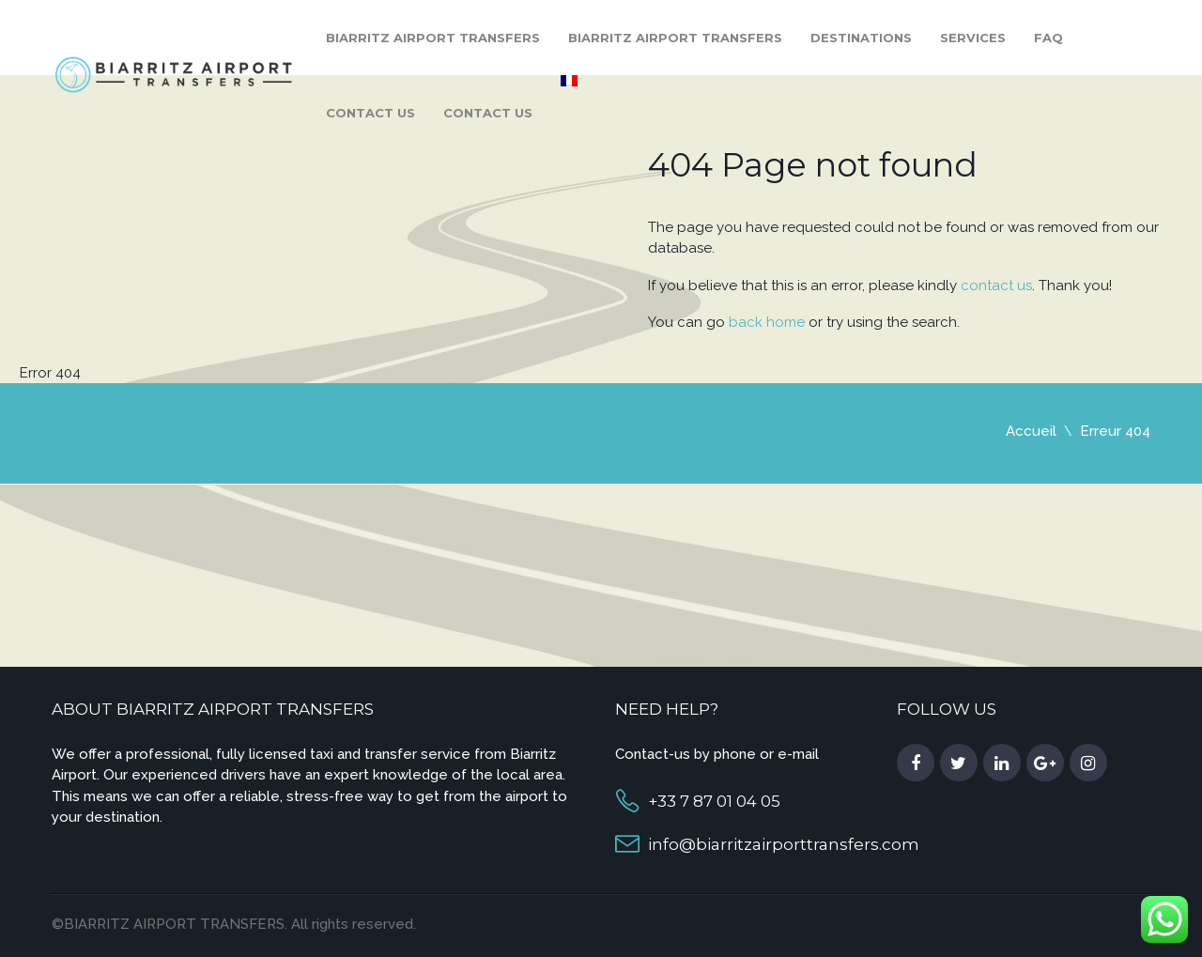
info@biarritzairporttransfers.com (783, 844)
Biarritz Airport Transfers (433, 37)
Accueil (1031, 431)
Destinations (861, 37)
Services (973, 37)
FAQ (1048, 37)
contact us (996, 285)
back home (767, 322)
